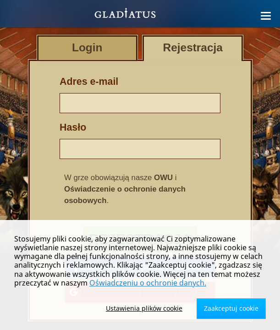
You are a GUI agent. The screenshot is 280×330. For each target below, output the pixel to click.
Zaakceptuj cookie (231, 308)
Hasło (73, 127)
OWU (163, 177)
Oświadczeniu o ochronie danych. (147, 283)
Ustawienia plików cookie (144, 308)
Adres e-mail (89, 81)
